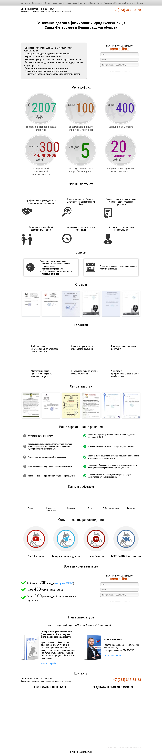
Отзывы (54, 3)
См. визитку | (112, 747)
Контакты (140, 3)
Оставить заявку (119, 71)
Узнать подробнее (49, 663)
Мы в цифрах (25, 3)
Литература (131, 3)
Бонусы (47, 3)
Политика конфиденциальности (129, 747)
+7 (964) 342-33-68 (127, 10)
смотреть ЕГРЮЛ (64, 583)
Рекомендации (109, 3)
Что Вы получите (37, 3)
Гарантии (62, 3)
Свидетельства (71, 3)
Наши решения (83, 3)
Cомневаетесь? (120, 3)
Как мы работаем (96, 3)
